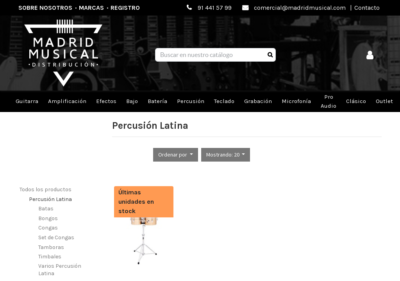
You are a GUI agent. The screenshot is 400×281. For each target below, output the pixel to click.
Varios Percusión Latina (59, 270)
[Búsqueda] (270, 55)
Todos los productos (45, 189)
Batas (46, 208)
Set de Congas (56, 237)
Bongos (48, 218)
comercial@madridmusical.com (300, 7)
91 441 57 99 (215, 7)
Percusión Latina (50, 199)
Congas (48, 227)
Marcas (91, 7)
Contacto (367, 7)
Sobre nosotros (45, 7)
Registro (125, 7)
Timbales (49, 256)
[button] (175, 155)
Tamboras (51, 247)
